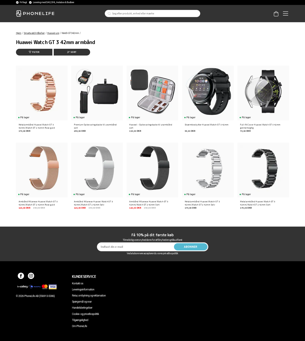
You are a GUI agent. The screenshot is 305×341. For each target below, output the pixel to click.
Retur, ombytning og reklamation (89, 295)
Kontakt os (77, 283)
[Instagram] (31, 276)
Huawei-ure (53, 33)
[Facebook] (21, 276)
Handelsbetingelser (82, 307)
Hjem (18, 33)
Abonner (190, 246)
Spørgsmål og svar (81, 301)
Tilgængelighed (80, 320)
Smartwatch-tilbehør (34, 33)
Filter (34, 52)
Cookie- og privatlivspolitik (85, 314)
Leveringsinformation (83, 289)
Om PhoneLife (79, 326)
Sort (72, 52)
